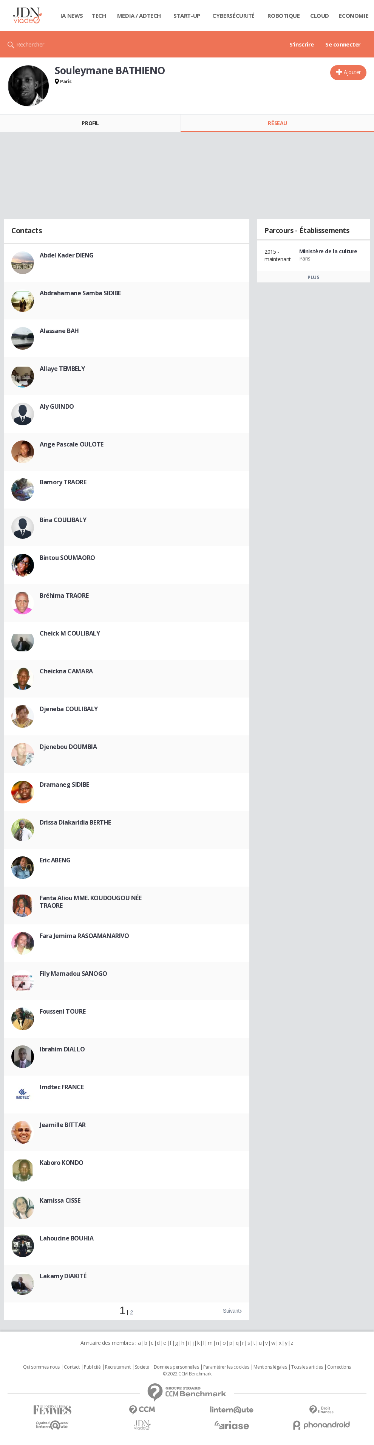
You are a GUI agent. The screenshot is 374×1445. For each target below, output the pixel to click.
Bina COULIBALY (63, 520)
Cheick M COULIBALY (70, 633)
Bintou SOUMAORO (67, 558)
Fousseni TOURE (62, 1011)
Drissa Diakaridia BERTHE (75, 822)
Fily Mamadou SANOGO (73, 973)
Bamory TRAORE (63, 482)
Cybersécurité (233, 15)
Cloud (319, 15)
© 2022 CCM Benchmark (187, 1374)
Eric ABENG (55, 860)
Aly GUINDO (57, 406)
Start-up (186, 15)
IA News (71, 15)
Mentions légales (270, 1367)
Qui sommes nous (41, 1367)
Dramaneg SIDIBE (64, 784)
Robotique (283, 15)
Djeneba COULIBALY (69, 709)
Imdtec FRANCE (62, 1087)
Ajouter (352, 72)
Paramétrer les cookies (226, 1367)
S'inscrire (301, 44)
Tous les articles (307, 1367)
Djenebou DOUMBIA (68, 747)
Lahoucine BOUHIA (66, 1238)
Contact (71, 1367)
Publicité (92, 1367)
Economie (353, 15)
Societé (142, 1367)
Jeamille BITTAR (63, 1125)
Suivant (231, 1311)
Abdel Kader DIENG (67, 255)
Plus (313, 277)
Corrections (339, 1367)
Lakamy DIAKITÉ (63, 1276)
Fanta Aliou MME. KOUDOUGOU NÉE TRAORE (90, 902)
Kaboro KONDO (61, 1162)
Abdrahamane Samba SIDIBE (80, 293)
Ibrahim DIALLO (62, 1049)
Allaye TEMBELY (62, 368)
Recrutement (117, 1367)
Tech (99, 15)
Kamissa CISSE (60, 1200)
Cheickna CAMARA (66, 671)
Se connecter (343, 44)
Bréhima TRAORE (64, 595)
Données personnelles (176, 1367)
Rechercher (30, 44)
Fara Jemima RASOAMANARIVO (84, 936)
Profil (90, 123)
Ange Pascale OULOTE (72, 444)
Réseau (277, 123)
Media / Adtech (139, 15)
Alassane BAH (59, 331)
